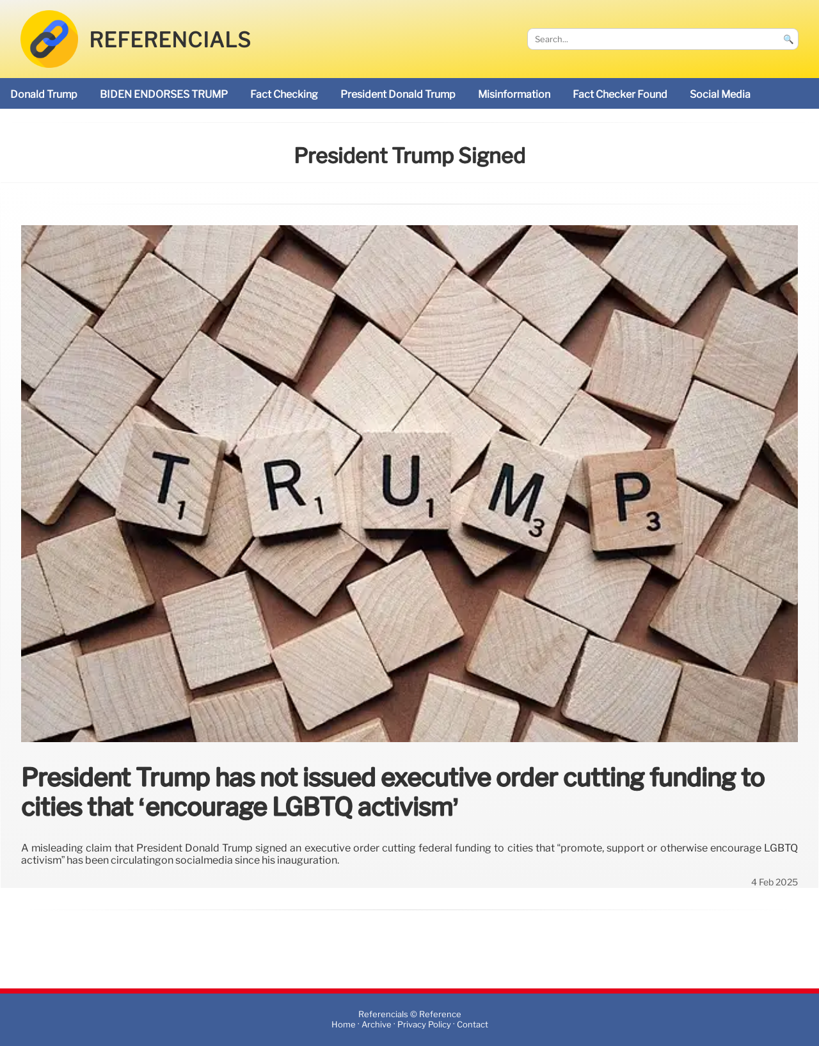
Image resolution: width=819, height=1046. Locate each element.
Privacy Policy (424, 1024)
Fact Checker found (620, 94)
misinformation (514, 94)
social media (720, 94)
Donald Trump (43, 94)
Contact (472, 1024)
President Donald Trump (398, 94)
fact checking (284, 94)
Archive (377, 1024)
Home (343, 1024)
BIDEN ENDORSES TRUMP (164, 94)
